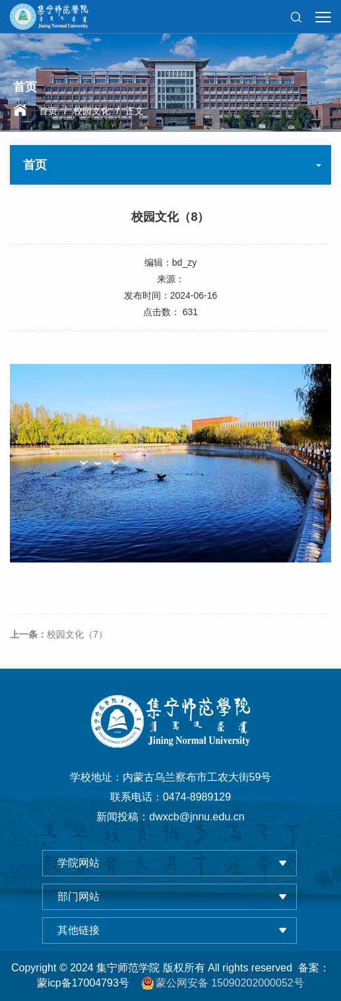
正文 (134, 111)
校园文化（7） (59, 651)
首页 (48, 111)
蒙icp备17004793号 (83, 982)
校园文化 (91, 111)
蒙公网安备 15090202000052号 (222, 983)
